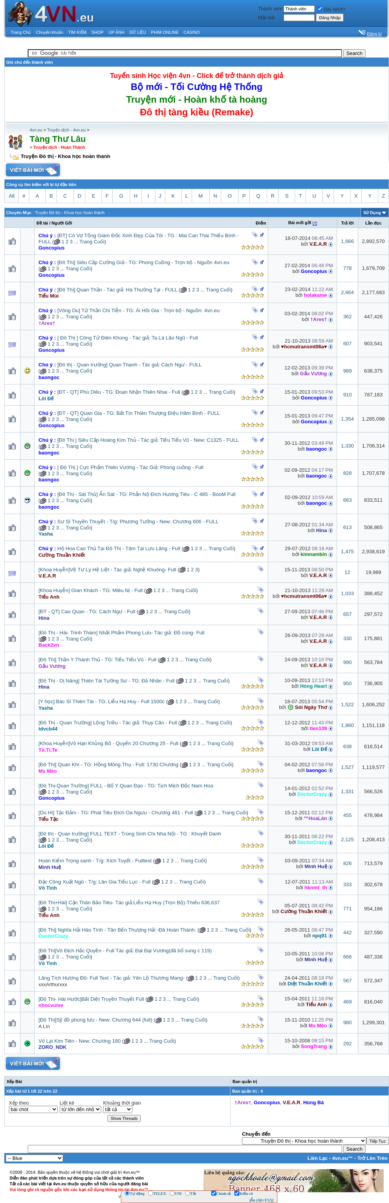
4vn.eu (36, 130)
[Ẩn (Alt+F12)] (261, 1200)
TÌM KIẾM (77, 32)
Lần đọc (373, 223)
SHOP (98, 32)
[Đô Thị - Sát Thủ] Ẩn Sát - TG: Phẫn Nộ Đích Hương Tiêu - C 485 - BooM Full (146, 494)
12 (348, 572)
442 (347, 932)
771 (347, 909)
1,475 (347, 551)
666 (347, 957)
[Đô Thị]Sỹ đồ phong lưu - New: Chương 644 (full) (95, 1020)
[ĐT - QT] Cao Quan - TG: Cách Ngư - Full (86, 611)
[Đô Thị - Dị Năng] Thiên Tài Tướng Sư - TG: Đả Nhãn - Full (106, 681)
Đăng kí (374, 34)
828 (347, 473)
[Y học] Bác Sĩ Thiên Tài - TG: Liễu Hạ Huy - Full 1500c (101, 701)
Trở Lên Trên (372, 1158)
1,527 (347, 767)
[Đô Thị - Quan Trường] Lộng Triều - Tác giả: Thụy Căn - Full (107, 722)
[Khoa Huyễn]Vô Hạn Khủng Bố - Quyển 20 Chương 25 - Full (108, 743)
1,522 (347, 704)
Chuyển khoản (49, 32)
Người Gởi (62, 223)
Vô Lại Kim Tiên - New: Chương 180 (79, 1041)
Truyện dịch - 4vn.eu (66, 130)
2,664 (347, 292)
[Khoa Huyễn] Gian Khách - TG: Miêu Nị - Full (90, 590)
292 (347, 1044)
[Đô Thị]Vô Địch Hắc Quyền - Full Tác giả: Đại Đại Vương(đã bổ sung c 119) (125, 950)
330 (347, 638)
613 (347, 527)
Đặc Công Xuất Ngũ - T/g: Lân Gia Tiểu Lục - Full (94, 882)
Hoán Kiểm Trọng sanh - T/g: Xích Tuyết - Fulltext (95, 861)
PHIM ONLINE (165, 32)
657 (347, 614)
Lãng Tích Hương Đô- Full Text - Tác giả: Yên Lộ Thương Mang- (111, 978)
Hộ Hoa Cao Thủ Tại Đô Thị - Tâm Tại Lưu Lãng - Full (118, 548)
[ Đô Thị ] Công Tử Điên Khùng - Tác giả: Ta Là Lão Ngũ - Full (127, 338)
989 (347, 371)
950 (347, 683)
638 (347, 746)
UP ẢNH (116, 32)
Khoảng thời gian (122, 1103)
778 (347, 268)
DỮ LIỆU (137, 32)
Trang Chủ (21, 32)
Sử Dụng (372, 212)
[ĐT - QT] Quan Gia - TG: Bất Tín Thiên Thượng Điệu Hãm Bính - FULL (138, 413)
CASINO (192, 32)
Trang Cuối (92, 242)
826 (347, 863)
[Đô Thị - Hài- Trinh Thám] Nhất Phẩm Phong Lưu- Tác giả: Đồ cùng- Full (121, 633)
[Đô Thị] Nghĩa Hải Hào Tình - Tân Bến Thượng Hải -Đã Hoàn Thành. (117, 930)
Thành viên (270, 9)
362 (347, 316)
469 (347, 1002)
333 (347, 884)
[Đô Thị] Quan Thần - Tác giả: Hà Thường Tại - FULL (117, 290)
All (12, 196)
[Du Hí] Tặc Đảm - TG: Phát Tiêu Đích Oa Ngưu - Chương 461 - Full (115, 812)
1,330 (347, 446)
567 (347, 980)
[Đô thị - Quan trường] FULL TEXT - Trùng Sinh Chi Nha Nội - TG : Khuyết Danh (129, 834)
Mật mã (266, 17)
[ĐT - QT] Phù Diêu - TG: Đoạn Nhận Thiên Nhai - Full (118, 392)
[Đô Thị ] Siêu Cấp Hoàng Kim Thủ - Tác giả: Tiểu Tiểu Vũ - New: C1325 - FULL (148, 440)
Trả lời (347, 223)
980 (347, 1022)
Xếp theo (19, 1103)
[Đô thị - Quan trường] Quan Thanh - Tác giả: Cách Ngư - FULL (129, 365)
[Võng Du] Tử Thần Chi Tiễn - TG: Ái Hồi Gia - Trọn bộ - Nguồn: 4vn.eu (138, 310)
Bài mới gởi (299, 222)
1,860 (347, 725)
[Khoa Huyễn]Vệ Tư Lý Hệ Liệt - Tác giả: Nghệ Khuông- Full (107, 569)
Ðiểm (261, 223)
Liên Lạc (317, 1158)
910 (347, 395)
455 (347, 815)
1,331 (347, 791)
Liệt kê (67, 1103)
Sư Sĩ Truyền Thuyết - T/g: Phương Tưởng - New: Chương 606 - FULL (138, 521)
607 (347, 343)
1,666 (347, 241)
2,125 (347, 839)
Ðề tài (42, 223)
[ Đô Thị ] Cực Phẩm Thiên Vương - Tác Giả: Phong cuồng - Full (130, 467)
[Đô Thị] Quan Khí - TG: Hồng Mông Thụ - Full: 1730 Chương (108, 764)
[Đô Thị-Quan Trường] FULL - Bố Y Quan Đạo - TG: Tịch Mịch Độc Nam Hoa (125, 786)
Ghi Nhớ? (331, 9)
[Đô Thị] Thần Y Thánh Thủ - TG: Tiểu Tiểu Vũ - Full (97, 659)
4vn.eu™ (342, 1158)
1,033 (347, 593)
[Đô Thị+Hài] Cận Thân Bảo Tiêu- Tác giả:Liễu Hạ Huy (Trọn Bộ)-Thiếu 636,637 (129, 902)
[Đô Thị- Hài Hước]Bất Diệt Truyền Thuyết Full (91, 999)
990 (347, 662)
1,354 (347, 419)
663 (347, 500)
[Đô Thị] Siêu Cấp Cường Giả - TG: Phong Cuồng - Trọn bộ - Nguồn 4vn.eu (143, 262)
